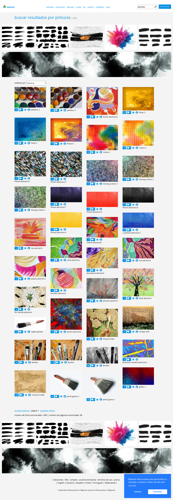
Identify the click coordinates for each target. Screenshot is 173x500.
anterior (26, 410)
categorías (50, 7)
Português (98, 482)
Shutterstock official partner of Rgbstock (72, 490)
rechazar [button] (137, 492)
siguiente (44, 410)
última (52, 410)
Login (108, 7)
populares (70, 7)
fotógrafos (100, 7)
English (61, 482)
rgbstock (9, 7)
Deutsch (70, 482)
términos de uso (105, 479)
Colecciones (58, 479)
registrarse (165, 7)
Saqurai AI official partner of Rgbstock (101, 490)
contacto (90, 7)
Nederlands (110, 482)
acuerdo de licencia (87, 479)
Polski (88, 482)
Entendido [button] (157, 492)
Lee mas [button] (132, 485)
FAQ (84, 7)
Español (79, 482)
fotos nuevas (60, 7)
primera (18, 410)
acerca (117, 479)
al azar (78, 7)
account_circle (28, 109)
